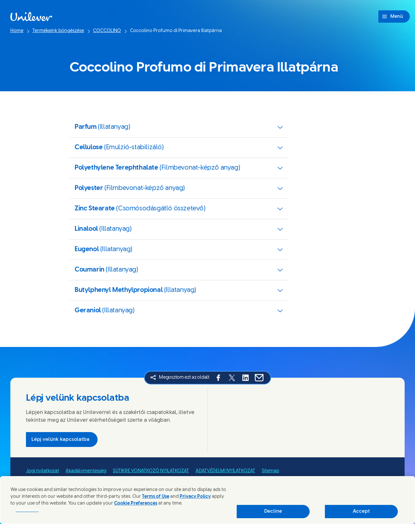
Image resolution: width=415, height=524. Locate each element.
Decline (273, 511)
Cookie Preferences (135, 503)
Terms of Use (155, 496)
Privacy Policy (195, 496)
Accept (361, 511)
